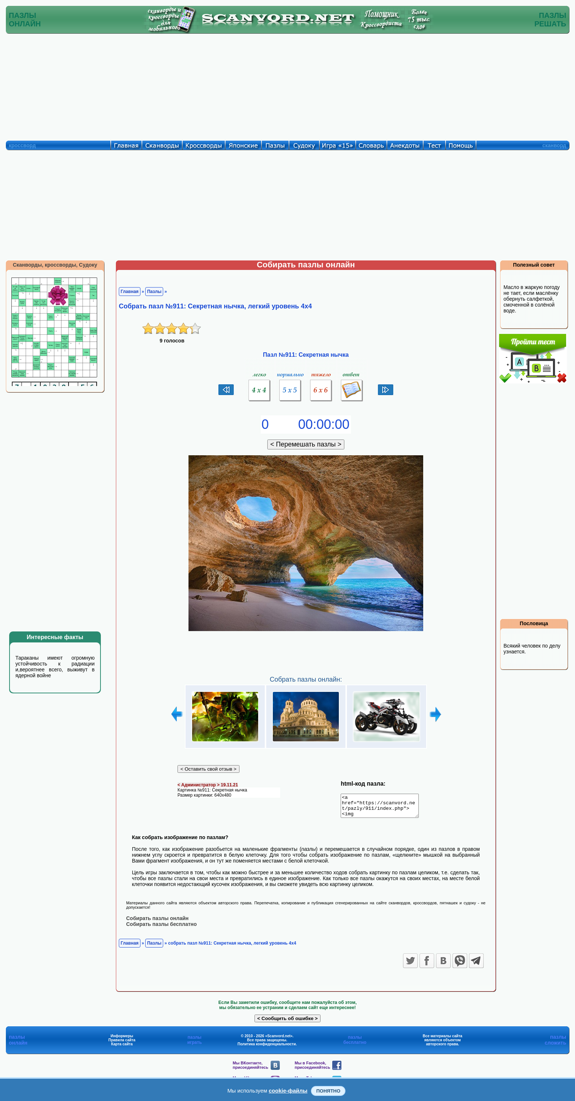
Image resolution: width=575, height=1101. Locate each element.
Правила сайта (121, 1044)
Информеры (122, 1040)
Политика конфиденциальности (267, 1048)
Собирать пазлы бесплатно (161, 928)
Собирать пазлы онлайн (157, 922)
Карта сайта (122, 1048)
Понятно (328, 1091)
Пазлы (154, 291)
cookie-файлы (288, 1090)
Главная (130, 291)
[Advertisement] (287, 85)
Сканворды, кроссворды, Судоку (55, 265)
